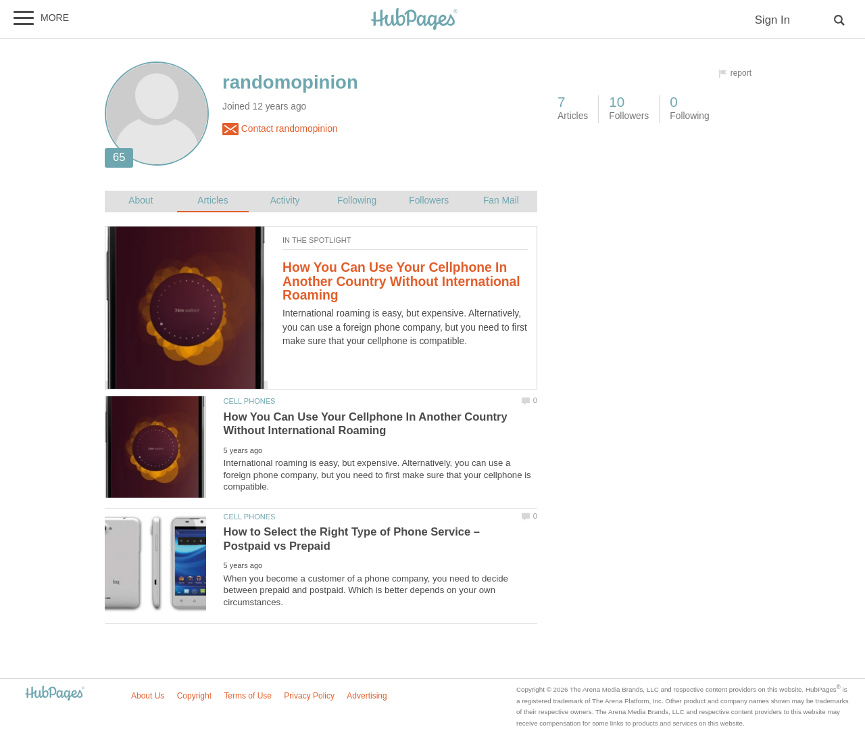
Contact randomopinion (280, 129)
